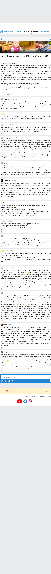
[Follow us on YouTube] (19, 401)
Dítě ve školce (11, 51)
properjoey (5, 205)
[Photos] (5, 380)
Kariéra (33, 396)
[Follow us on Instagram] (31, 401)
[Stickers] (9, 380)
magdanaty (5, 116)
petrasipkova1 (6, 253)
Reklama (26, 396)
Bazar (19, 31)
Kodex (20, 391)
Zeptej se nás (12, 391)
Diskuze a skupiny (31, 31)
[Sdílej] (9, 94)
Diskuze (3, 51)
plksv (3, 224)
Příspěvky (45, 31)
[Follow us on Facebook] (25, 401)
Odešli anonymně (18, 381)
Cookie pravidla (42, 396)
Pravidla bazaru (29, 391)
